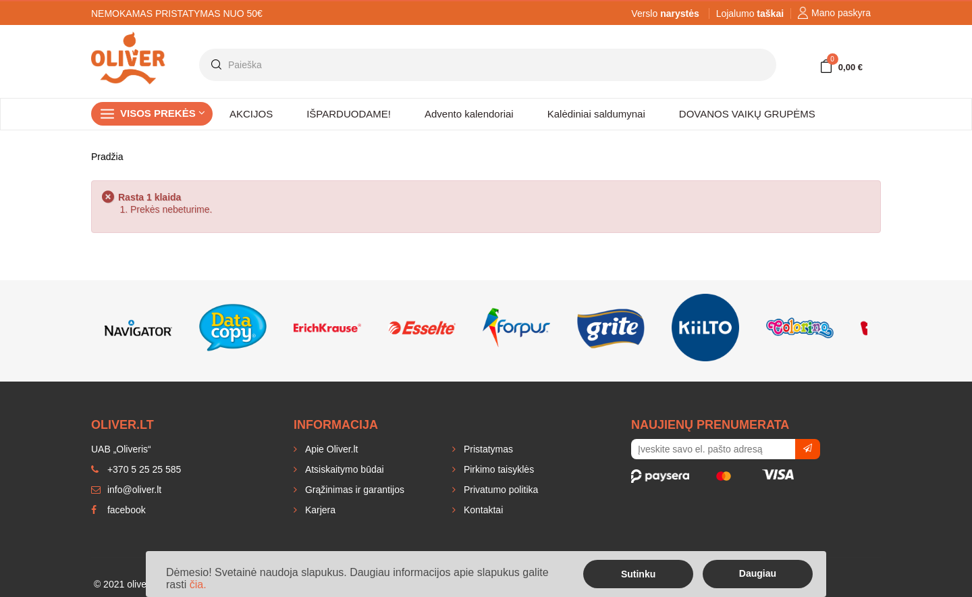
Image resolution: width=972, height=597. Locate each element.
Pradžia (107, 156)
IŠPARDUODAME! (348, 114)
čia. (198, 584)
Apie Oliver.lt (330, 449)
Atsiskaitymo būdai (343, 469)
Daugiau (757, 573)
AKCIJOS (251, 114)
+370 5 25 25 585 (136, 469)
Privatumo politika (499, 489)
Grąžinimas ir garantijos (353, 489)
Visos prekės (162, 113)
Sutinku (638, 574)
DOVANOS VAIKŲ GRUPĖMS (747, 114)
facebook (118, 509)
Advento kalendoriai (469, 114)
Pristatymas (487, 449)
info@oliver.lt (126, 489)
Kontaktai (482, 509)
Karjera (318, 509)
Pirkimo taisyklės (497, 469)
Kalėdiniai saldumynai (596, 114)
